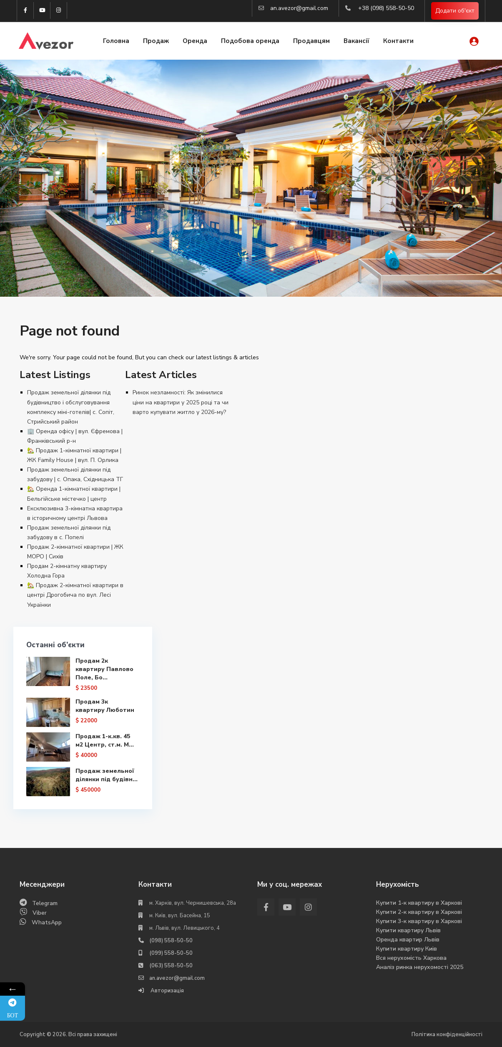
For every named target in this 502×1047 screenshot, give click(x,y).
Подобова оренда (250, 41)
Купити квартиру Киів (406, 949)
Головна (116, 41)
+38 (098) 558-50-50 (386, 8)
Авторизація (166, 990)
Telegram (45, 903)
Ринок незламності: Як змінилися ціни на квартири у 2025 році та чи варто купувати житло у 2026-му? (180, 402)
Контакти (398, 41)
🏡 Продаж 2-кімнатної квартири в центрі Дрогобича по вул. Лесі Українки (75, 594)
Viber (40, 913)
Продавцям (311, 41)
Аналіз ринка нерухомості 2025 (419, 967)
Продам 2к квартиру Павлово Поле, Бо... (104, 669)
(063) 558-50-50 (171, 965)
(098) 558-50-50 (171, 940)
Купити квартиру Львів (408, 930)
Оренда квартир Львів (407, 940)
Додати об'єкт (454, 11)
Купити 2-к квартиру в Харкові (419, 912)
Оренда (195, 41)
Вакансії (356, 41)
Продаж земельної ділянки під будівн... (104, 779)
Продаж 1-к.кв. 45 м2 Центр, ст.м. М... (104, 740)
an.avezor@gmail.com (299, 8)
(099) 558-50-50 (171, 953)
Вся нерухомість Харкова (411, 958)
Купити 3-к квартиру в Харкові (419, 921)
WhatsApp (47, 922)
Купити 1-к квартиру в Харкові (419, 903)
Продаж (156, 41)
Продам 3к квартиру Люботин (104, 706)
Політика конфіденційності (447, 1034)
